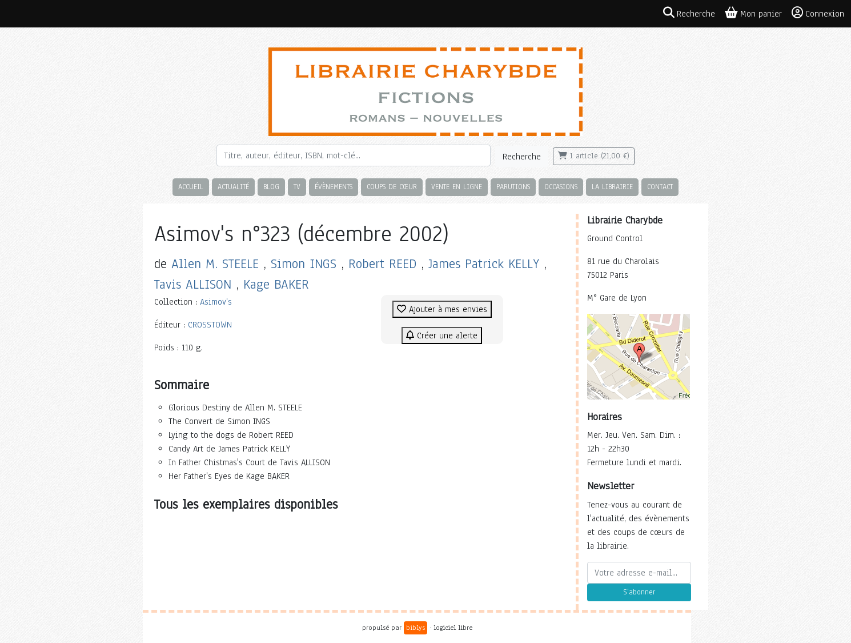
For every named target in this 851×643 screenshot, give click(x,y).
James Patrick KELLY (483, 264)
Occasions (560, 186)
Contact (660, 186)
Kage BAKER (276, 284)
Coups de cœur (392, 186)
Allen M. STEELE (215, 264)
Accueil (190, 186)
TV (297, 186)
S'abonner (639, 592)
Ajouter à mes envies (442, 309)
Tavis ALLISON (192, 284)
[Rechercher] (353, 155)
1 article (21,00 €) (593, 156)
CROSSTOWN (210, 324)
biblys (415, 627)
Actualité (233, 186)
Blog (271, 186)
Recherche (522, 156)
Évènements (333, 186)
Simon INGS (303, 264)
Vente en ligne (456, 186)
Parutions (513, 186)
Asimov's (216, 301)
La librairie (612, 186)
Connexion (818, 13)
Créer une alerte (441, 335)
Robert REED (382, 264)
